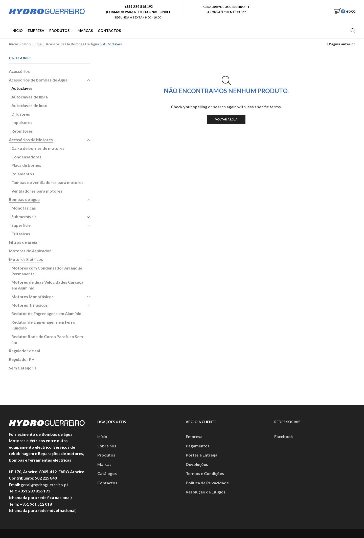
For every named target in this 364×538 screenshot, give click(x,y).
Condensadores (26, 156)
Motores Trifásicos (29, 305)
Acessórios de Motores (31, 139)
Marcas (85, 30)
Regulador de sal (24, 350)
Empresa (36, 30)
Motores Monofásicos (32, 296)
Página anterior (342, 44)
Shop (26, 44)
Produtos (61, 30)
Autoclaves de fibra (29, 96)
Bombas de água (24, 199)
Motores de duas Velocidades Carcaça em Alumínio (47, 285)
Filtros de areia (23, 242)
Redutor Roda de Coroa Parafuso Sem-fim (47, 339)
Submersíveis (24, 216)
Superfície (21, 225)
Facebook (283, 436)
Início (17, 30)
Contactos (109, 30)
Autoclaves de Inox (29, 105)
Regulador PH (22, 359)
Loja (38, 44)
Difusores (20, 114)
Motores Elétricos (26, 259)
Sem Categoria (23, 367)
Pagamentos (198, 445)
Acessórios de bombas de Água (72, 44)
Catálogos (107, 473)
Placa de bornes (26, 165)
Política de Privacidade (207, 482)
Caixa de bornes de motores (37, 148)
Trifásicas (20, 233)
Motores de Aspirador (30, 250)
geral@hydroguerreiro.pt (44, 484)
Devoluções (197, 464)
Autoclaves (22, 88)
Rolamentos (22, 173)
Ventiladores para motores (36, 191)
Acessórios (19, 71)
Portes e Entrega (201, 454)
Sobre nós (106, 445)
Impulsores (21, 122)
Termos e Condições (205, 473)
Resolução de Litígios (205, 491)
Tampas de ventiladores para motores (47, 182)
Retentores (22, 131)
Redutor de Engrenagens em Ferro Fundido (43, 325)
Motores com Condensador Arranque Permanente (46, 270)
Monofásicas (23, 207)
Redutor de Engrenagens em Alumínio (46, 313)
